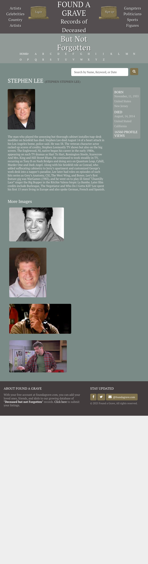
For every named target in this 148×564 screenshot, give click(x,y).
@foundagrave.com (123, 397)
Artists (15, 8)
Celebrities (15, 13)
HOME (23, 54)
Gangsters (132, 8)
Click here (60, 402)
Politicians (133, 13)
